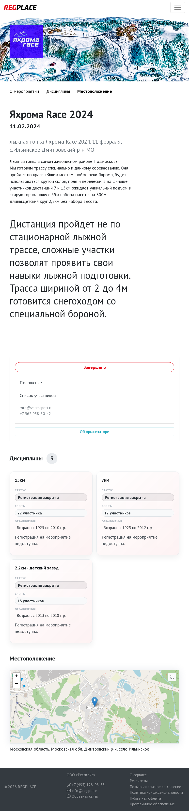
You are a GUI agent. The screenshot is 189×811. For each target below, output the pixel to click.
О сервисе (138, 774)
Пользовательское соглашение (155, 786)
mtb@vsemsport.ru (36, 407)
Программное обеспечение (152, 803)
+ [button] (16, 676)
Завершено (94, 367)
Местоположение (94, 91)
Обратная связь (82, 796)
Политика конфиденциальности (156, 792)
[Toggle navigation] (177, 7)
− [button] (16, 684)
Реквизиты (139, 780)
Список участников (38, 395)
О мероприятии (24, 91)
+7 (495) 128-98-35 (86, 784)
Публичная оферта (145, 798)
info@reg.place (82, 790)
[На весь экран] (172, 677)
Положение (31, 382)
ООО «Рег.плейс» (81, 774)
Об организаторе (94, 431)
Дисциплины (58, 91)
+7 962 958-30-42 (35, 413)
